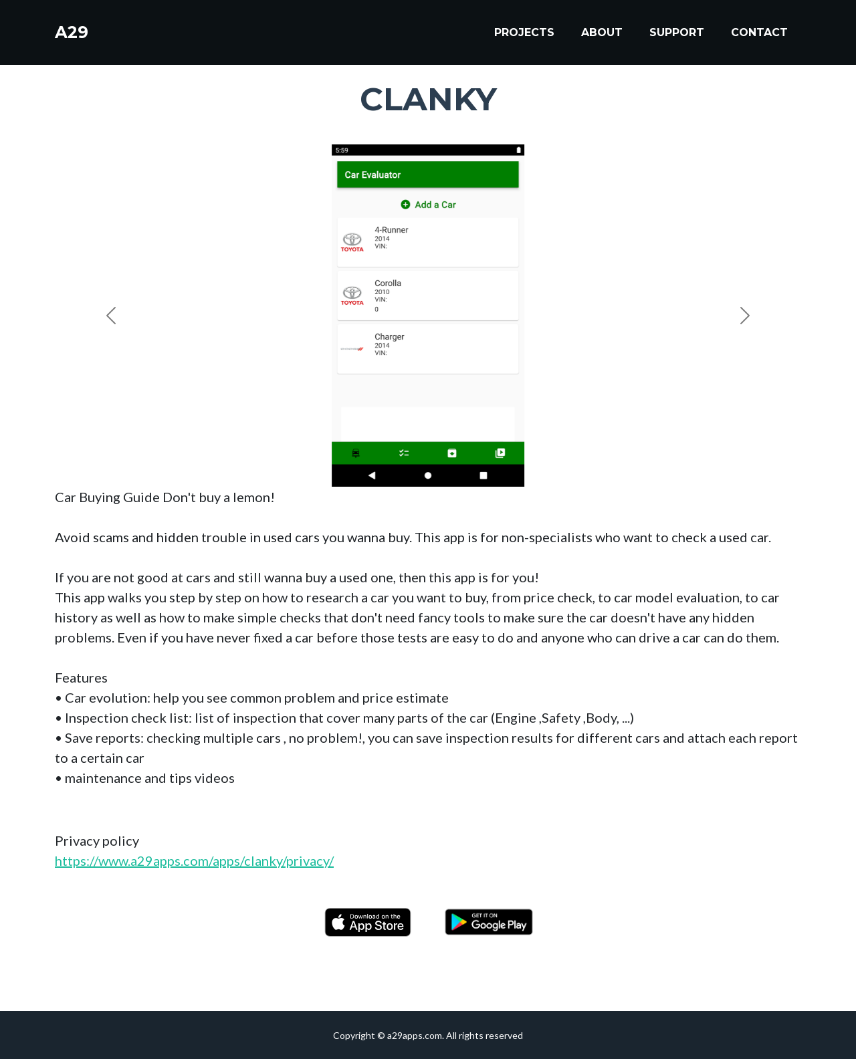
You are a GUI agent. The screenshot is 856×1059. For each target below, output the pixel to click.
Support (676, 34)
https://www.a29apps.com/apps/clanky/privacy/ (194, 860)
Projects (524, 34)
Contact (759, 34)
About (602, 34)
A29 (73, 34)
